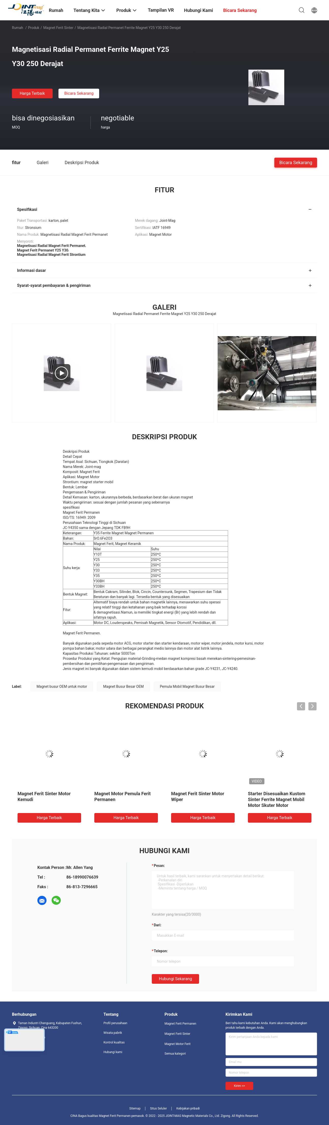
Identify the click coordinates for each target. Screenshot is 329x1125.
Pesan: (159, 866)
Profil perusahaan (115, 1023)
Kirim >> (239, 1086)
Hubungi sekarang (175, 978)
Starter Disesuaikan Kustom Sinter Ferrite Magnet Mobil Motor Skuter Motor (276, 799)
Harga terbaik (32, 93)
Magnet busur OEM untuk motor (62, 686)
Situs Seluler (158, 1108)
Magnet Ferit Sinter (58, 28)
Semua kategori (175, 1053)
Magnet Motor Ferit (177, 1044)
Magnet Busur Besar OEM (123, 686)
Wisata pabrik (112, 1033)
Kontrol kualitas (114, 1042)
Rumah (17, 28)
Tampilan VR (161, 10)
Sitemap (135, 1108)
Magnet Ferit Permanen (180, 1023)
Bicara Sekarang (79, 93)
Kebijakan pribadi (188, 1108)
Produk (33, 28)
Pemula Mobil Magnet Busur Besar (187, 686)
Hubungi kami (112, 1052)
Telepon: (161, 951)
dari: (157, 925)
